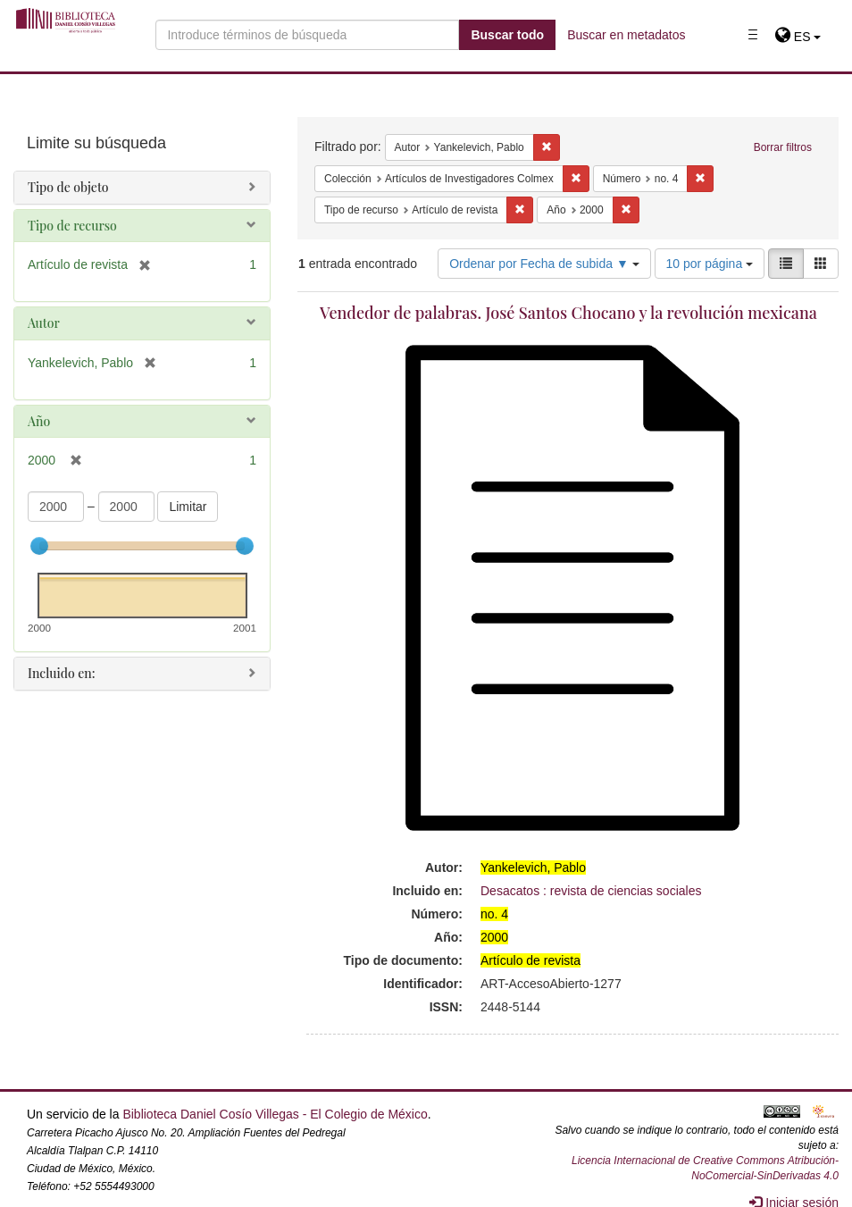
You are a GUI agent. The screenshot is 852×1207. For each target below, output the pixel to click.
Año (39, 421)
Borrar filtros (783, 147)
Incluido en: (61, 673)
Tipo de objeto (68, 187)
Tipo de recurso (72, 225)
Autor (44, 322)
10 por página (710, 263)
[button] (798, 36)
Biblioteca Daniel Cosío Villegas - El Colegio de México (274, 1114)
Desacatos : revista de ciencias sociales (590, 891)
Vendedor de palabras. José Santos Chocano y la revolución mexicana (568, 312)
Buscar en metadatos (626, 35)
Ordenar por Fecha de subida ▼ (544, 263)
